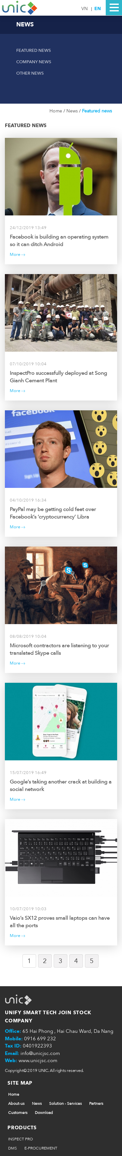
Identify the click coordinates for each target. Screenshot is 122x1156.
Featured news (33, 50)
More (17, 254)
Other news (30, 73)
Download (44, 1112)
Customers (17, 1112)
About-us (16, 1103)
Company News (33, 62)
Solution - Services (65, 1103)
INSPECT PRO (20, 1139)
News (72, 111)
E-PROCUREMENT (40, 1148)
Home (56, 111)
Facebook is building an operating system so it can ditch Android (59, 240)
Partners (96, 1103)
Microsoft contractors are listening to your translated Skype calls (59, 649)
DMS (12, 1148)
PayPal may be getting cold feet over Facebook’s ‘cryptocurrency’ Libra (53, 513)
